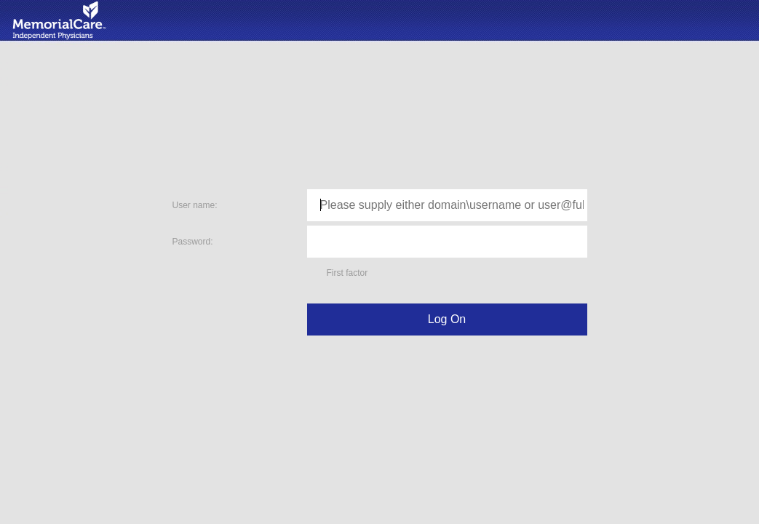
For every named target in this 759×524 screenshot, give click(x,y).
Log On (447, 319)
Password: (192, 242)
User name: (195, 205)
